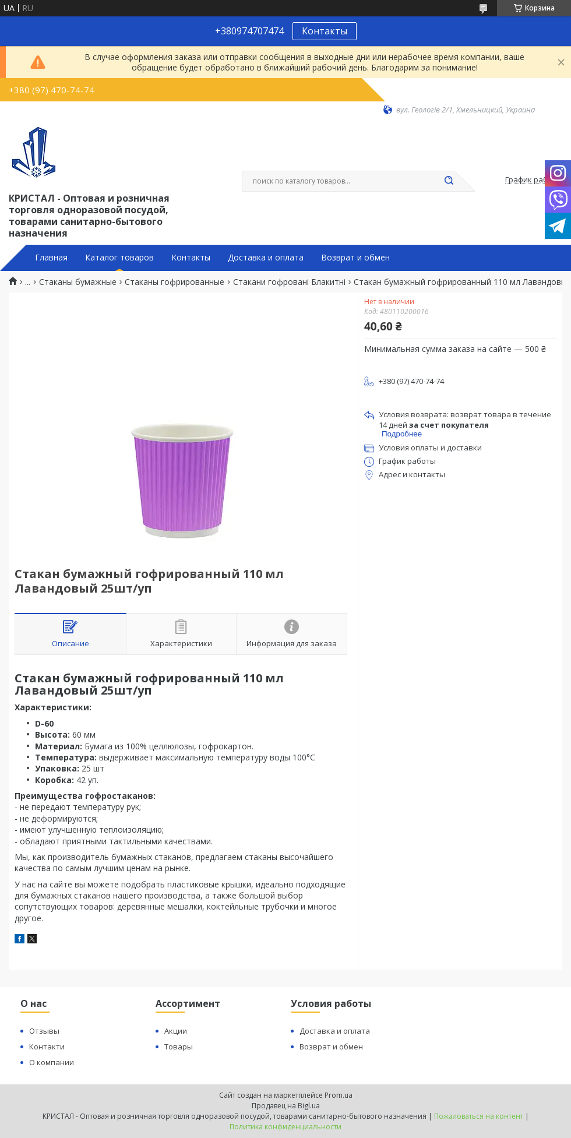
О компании (51, 1062)
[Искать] (448, 181)
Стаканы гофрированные (174, 282)
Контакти (47, 1046)
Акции (175, 1031)
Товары (178, 1046)
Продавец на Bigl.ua (286, 1106)
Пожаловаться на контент (478, 1116)
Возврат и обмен (355, 257)
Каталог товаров (119, 257)
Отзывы (44, 1031)
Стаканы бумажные (78, 282)
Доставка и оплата (266, 257)
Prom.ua (339, 1095)
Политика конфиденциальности (285, 1127)
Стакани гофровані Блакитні (289, 282)
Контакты (324, 30)
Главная (51, 257)
